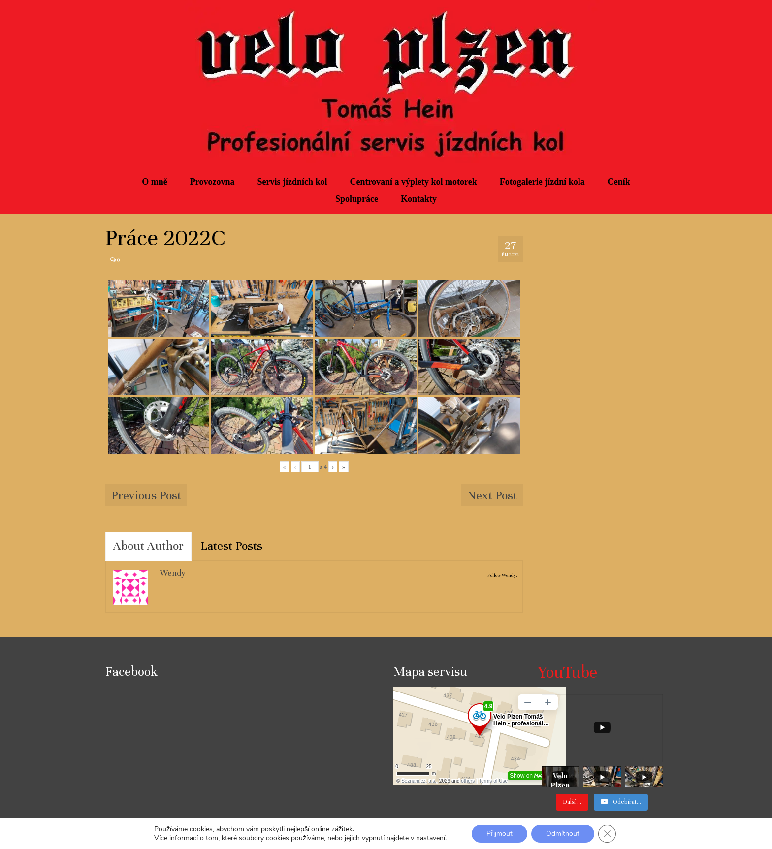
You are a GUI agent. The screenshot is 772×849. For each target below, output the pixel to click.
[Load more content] (572, 802)
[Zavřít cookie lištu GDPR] (607, 834)
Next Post (492, 495)
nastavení (430, 838)
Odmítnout (562, 833)
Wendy (173, 573)
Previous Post (146, 495)
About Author (148, 545)
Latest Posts (231, 545)
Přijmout (499, 833)
